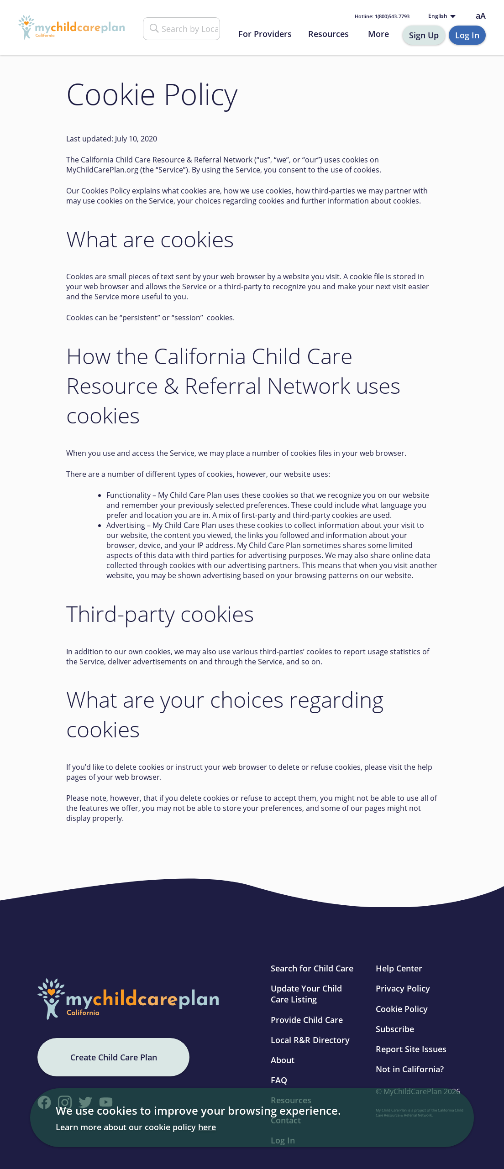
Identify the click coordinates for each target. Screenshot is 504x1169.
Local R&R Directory (310, 1039)
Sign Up (424, 35)
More (378, 33)
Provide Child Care (307, 1019)
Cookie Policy (402, 1008)
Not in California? (410, 1069)
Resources (328, 33)
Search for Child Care (312, 968)
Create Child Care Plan (113, 1057)
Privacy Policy (403, 988)
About (282, 1059)
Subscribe (395, 1028)
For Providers (265, 33)
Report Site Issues (411, 1049)
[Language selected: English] (441, 16)
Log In (467, 35)
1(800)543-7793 (382, 16)
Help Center (399, 968)
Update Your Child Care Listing (306, 994)
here (207, 1127)
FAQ (279, 1080)
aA (481, 15)
